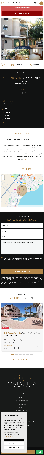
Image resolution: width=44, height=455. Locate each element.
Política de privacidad (14, 258)
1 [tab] (12, 354)
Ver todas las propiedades (22, 359)
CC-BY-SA (40, 205)
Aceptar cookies (14, 440)
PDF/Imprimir (16, 65)
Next (41, 33)
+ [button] (3, 176)
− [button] (3, 178)
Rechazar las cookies (14, 447)
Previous (2, 33)
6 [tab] (31, 354)
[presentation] (10, 264)
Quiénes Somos (22, 401)
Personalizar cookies (14, 444)
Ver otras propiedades (22, 13)
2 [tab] (16, 354)
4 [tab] (23, 354)
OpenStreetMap (29, 205)
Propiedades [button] (22, 404)
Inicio (21, 398)
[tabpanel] (22, 327)
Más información (8, 436)
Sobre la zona (21, 410)
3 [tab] (20, 354)
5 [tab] (27, 354)
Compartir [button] (34, 65)
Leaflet (19, 205)
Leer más (22, 159)
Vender (21, 407)
